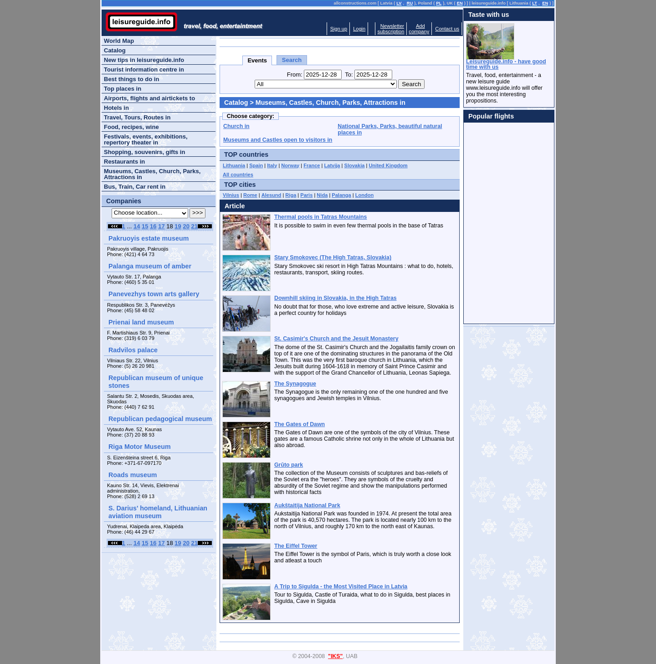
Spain (256, 165)
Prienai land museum (141, 322)
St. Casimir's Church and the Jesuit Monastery (336, 338)
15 (145, 226)
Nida (322, 195)
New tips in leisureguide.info (144, 60)
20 (186, 226)
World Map (119, 40)
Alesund (271, 195)
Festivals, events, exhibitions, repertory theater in (146, 139)
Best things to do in (131, 79)
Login (359, 28)
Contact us (447, 28)
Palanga (341, 195)
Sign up (338, 28)
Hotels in (116, 107)
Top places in (122, 88)
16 (153, 226)
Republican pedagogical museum (160, 418)
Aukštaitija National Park (307, 505)
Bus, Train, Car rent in (134, 186)
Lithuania (234, 165)
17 (161, 226)
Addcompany (419, 28)
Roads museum (132, 475)
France (311, 165)
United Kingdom (388, 165)
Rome (250, 195)
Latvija (332, 165)
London (364, 195)
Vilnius (231, 195)
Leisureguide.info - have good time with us (506, 64)
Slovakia (354, 165)
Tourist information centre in (144, 69)
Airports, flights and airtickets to (149, 98)
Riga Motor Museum (139, 446)
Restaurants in (124, 161)
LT (534, 3)
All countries (238, 174)
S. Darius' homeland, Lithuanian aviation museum (157, 512)
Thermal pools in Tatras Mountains (320, 217)
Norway (290, 165)
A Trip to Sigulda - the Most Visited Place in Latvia (340, 586)
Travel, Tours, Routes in (137, 117)
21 (194, 226)
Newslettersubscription (390, 28)
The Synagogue (295, 384)
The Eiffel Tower (295, 546)
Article (235, 206)
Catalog (236, 102)
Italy (272, 165)
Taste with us (488, 14)
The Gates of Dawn (299, 424)
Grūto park (288, 465)
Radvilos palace (133, 350)
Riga (290, 195)
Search (292, 60)
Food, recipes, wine (131, 127)
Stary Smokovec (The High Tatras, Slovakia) (332, 257)
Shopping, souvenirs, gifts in (144, 152)
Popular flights (491, 116)
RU (410, 3)
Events (257, 60)
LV (398, 3)
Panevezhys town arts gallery (153, 294)
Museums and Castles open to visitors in (277, 140)
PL (438, 3)
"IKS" (335, 656)
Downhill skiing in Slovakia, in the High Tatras (335, 298)
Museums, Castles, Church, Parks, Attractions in (152, 174)
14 (136, 226)
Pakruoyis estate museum (148, 238)
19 (177, 226)
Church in (236, 126)
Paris (306, 195)
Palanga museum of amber (149, 266)
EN (460, 3)
